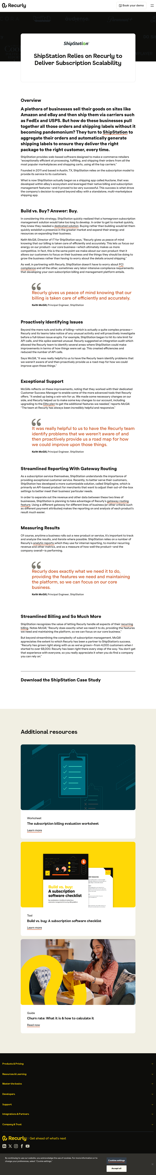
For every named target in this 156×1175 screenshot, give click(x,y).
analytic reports (43, 543)
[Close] (152, 1164)
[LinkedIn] (4, 1146)
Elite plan (49, 404)
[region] (78, 1164)
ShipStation (115, 132)
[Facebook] (22, 1146)
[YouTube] (27, 1146)
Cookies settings (116, 1160)
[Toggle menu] (152, 6)
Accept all (116, 1168)
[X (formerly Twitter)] (10, 1146)
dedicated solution (66, 226)
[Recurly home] (14, 5)
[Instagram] (16, 1146)
